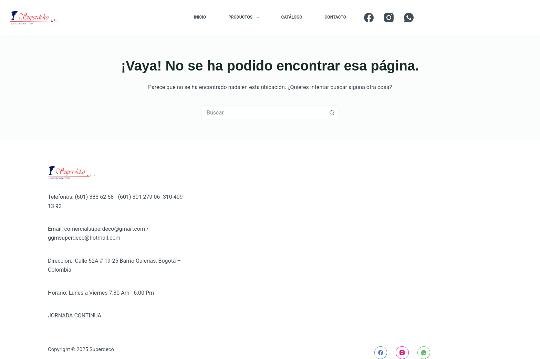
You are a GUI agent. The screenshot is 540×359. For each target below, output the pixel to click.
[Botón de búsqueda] (332, 112)
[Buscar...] (263, 112)
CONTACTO (335, 17)
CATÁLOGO (291, 17)
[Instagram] (389, 17)
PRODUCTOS (244, 17)
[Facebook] (369, 17)
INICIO (200, 17)
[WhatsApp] (409, 17)
